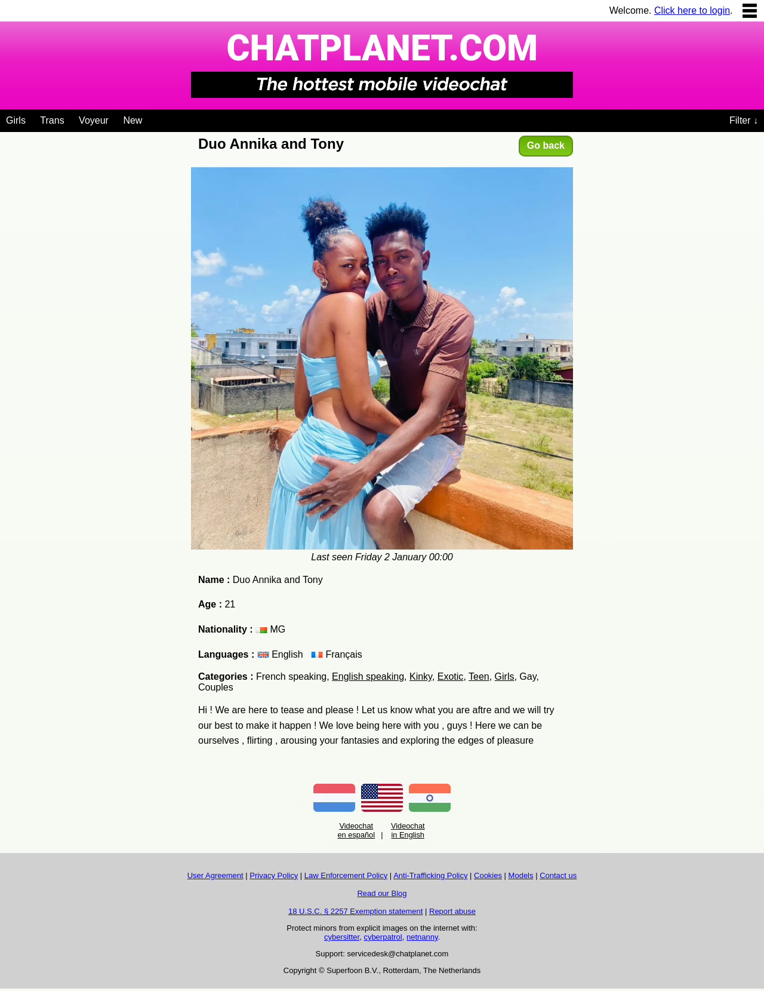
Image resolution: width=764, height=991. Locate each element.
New (132, 120)
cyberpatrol (382, 936)
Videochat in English (408, 830)
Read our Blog (381, 893)
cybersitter (341, 936)
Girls (16, 120)
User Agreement (215, 875)
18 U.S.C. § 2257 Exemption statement (355, 911)
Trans (52, 120)
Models (521, 875)
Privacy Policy (273, 875)
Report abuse (452, 911)
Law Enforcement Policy (345, 875)
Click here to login (692, 10)
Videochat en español (356, 830)
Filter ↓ (743, 120)
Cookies (488, 875)
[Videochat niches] (151, 118)
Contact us (558, 875)
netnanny (422, 936)
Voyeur (94, 120)
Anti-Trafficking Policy (430, 875)
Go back (546, 145)
